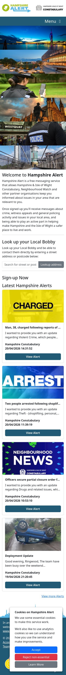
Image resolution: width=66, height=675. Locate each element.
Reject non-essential (36, 657)
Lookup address (51, 264)
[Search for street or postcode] (20, 264)
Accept (36, 650)
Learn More (36, 664)
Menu (53, 21)
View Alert (33, 357)
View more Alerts (53, 596)
